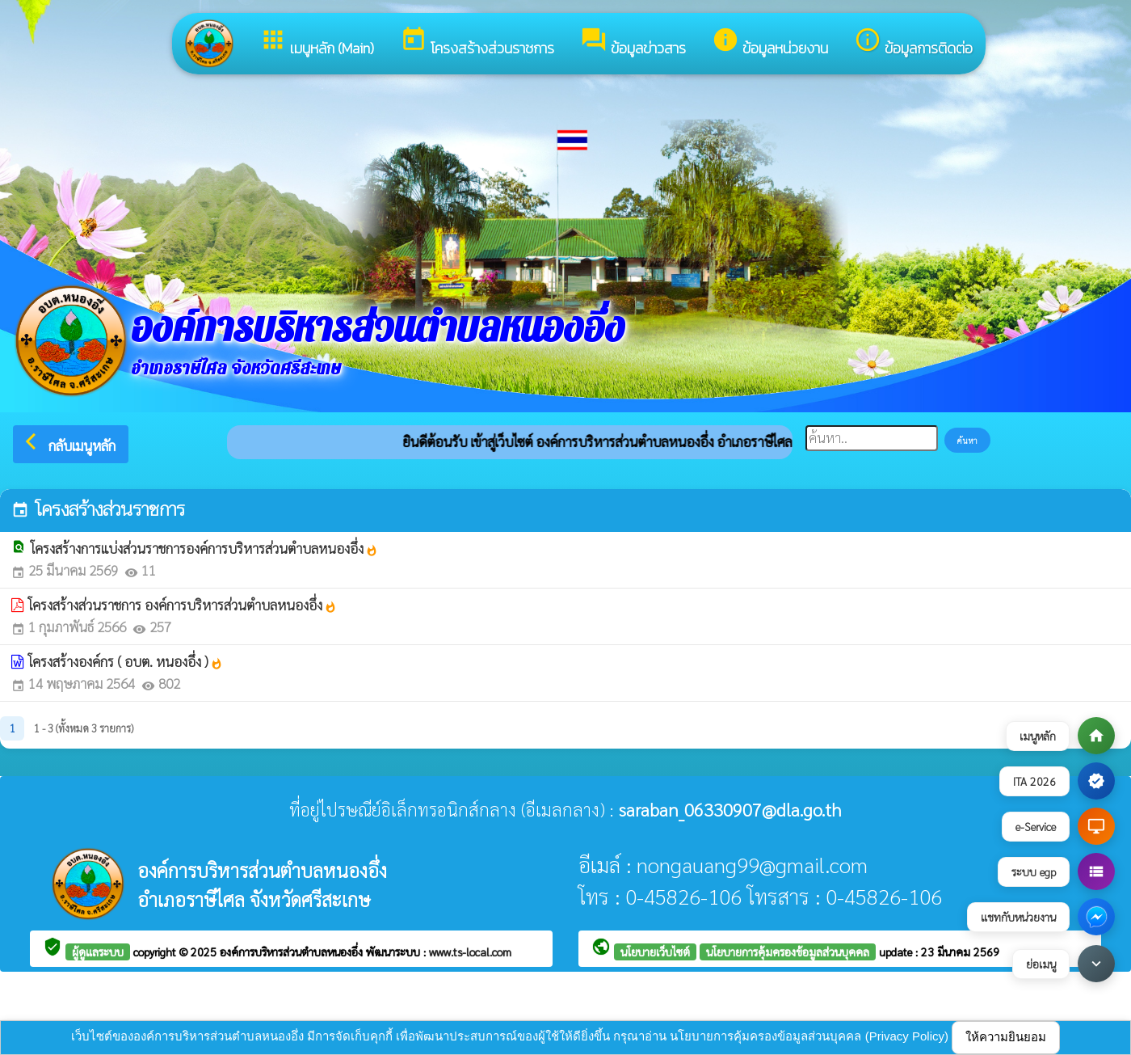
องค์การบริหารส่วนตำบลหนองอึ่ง (293, 951)
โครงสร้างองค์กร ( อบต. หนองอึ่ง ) (125, 661)
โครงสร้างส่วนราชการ (477, 42)
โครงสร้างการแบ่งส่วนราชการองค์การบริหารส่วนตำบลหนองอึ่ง (204, 548)
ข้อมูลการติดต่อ (913, 42)
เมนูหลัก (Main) (316, 42)
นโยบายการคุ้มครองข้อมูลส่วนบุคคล (787, 951)
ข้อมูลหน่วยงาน (770, 42)
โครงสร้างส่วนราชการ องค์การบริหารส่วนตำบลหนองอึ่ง (182, 605)
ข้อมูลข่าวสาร (633, 42)
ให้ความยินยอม (1005, 1037)
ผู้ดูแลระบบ (98, 951)
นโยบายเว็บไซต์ (655, 951)
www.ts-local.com (470, 951)
